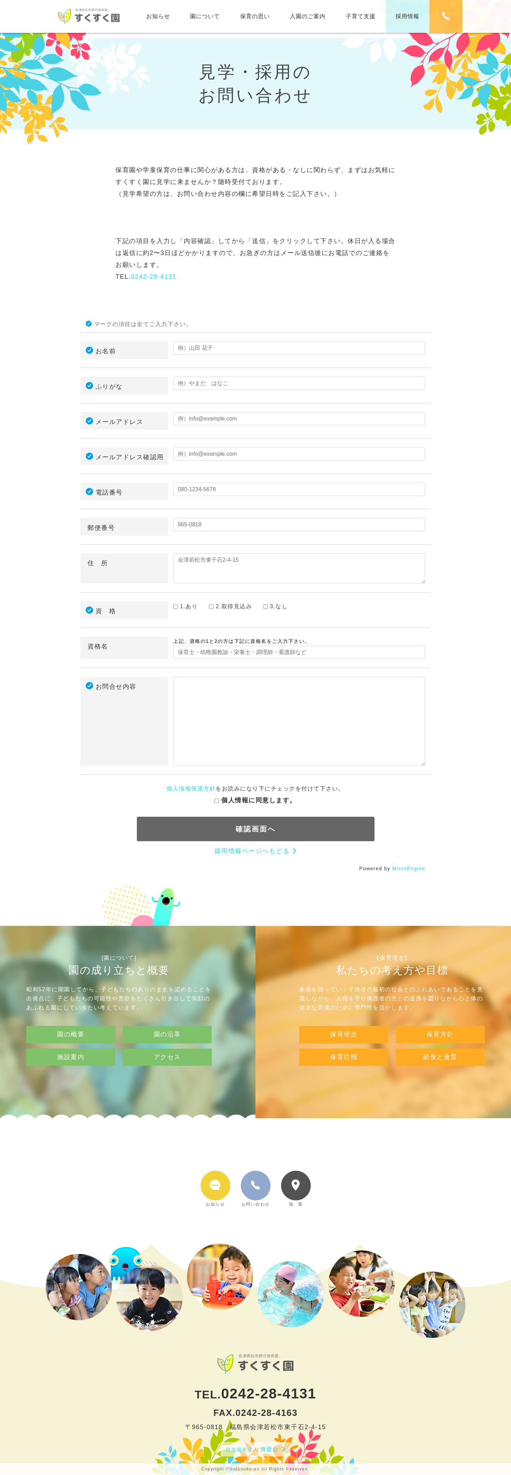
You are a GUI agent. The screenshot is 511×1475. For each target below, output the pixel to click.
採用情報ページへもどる (252, 851)
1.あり (185, 606)
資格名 (98, 646)
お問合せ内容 (116, 686)
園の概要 (70, 1064)
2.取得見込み (230, 606)
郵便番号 (101, 527)
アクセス (167, 1086)
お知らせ (158, 16)
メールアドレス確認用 (130, 457)
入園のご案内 (308, 16)
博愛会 (252, 1449)
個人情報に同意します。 (255, 800)
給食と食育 (440, 1086)
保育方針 (440, 1064)
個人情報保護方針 (191, 789)
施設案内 (70, 1086)
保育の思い (255, 16)
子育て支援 (361, 16)
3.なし (275, 606)
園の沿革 (167, 1064)
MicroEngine (408, 868)
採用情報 (407, 16)
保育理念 (343, 1064)
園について (205, 16)
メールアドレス (120, 421)
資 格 (106, 611)
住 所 (98, 563)
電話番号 (109, 492)
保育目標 (343, 1086)
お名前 (106, 351)
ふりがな (109, 386)
